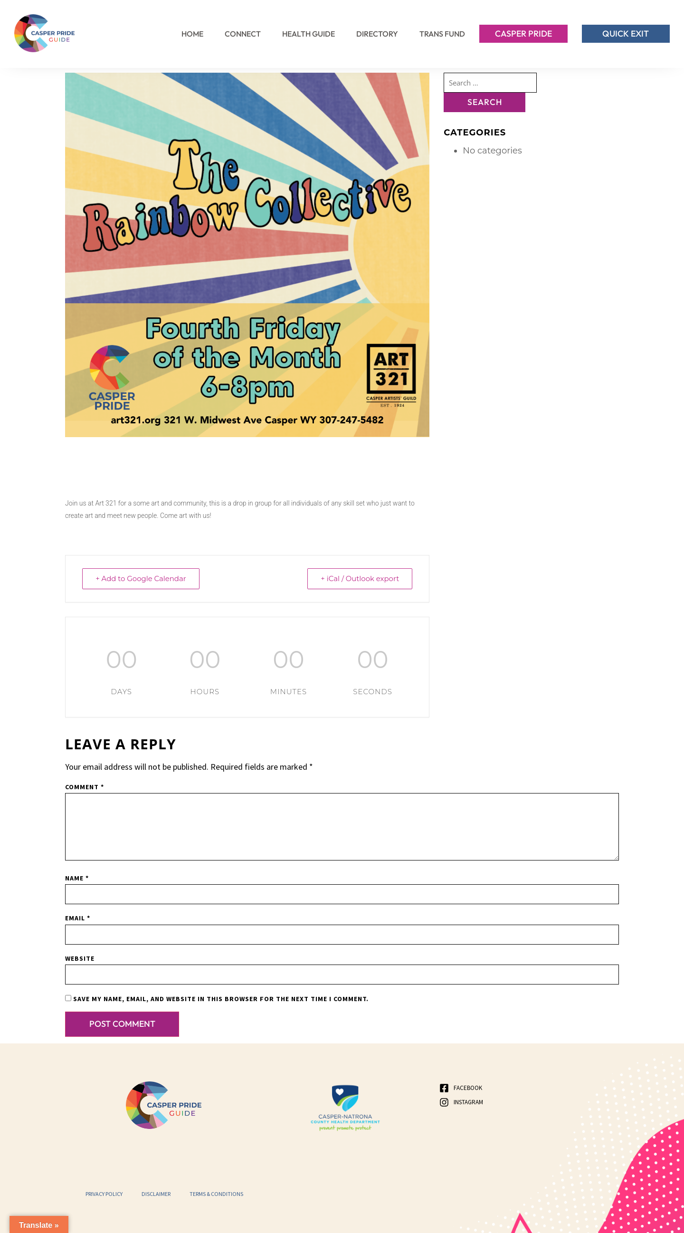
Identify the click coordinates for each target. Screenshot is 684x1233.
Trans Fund (442, 33)
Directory (377, 33)
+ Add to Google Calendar (141, 578)
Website (80, 958)
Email (77, 917)
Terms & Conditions (216, 1193)
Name (77, 877)
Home (192, 33)
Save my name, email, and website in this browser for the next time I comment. (221, 998)
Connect (243, 33)
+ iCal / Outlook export (359, 578)
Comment (84, 786)
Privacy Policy (104, 1193)
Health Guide (308, 33)
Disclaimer (156, 1193)
